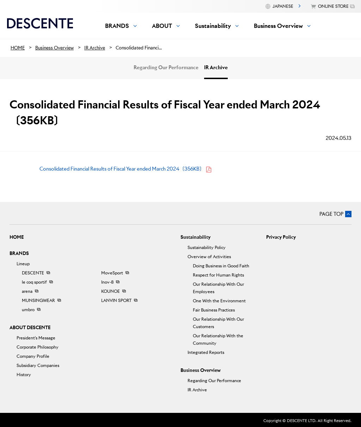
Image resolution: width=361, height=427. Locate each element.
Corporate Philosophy (38, 347)
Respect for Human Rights (218, 275)
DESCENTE (33, 272)
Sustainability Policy (207, 247)
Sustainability (195, 237)
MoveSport (112, 272)
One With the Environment (219, 300)
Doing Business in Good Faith (221, 265)
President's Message (36, 337)
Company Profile (33, 356)
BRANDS (19, 253)
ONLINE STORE (333, 6)
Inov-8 (107, 282)
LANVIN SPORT (116, 300)
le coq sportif (34, 282)
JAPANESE (283, 6)
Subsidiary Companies (38, 365)
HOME (17, 237)
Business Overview (200, 370)
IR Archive (216, 67)
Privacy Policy (281, 237)
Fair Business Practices (214, 310)
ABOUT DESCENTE (30, 328)
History (24, 374)
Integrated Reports (206, 352)
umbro (28, 309)
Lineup (23, 263)
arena (27, 291)
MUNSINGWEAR (38, 300)
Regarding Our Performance (166, 67)
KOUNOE (110, 291)
